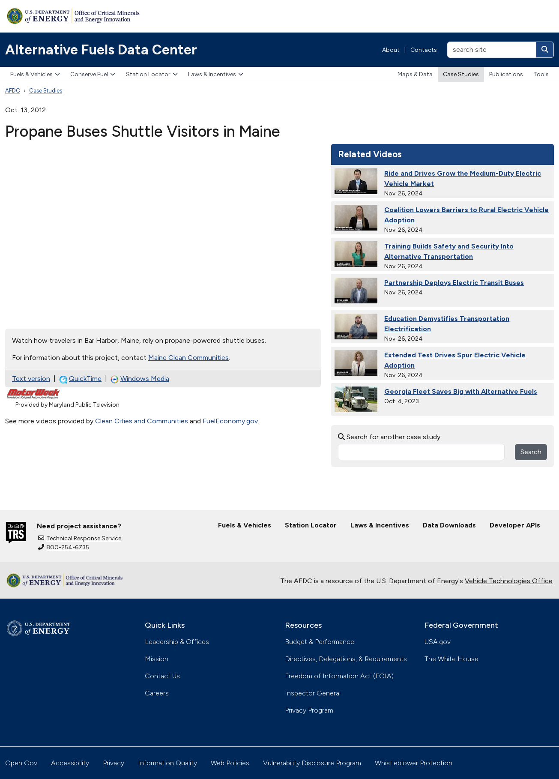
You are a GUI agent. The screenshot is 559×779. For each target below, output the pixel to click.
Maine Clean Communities (188, 358)
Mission (156, 659)
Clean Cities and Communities (141, 421)
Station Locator (152, 74)
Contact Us (162, 676)
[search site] (491, 50)
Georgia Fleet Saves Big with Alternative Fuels (460, 391)
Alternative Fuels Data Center (101, 50)
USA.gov (437, 642)
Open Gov (21, 763)
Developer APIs (515, 525)
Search (530, 452)
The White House (451, 659)
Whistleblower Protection (413, 763)
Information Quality (167, 763)
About (391, 50)
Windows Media (140, 379)
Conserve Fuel (92, 74)
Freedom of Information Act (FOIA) (339, 676)
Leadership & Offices (177, 642)
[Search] (545, 50)
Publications (506, 74)
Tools (541, 74)
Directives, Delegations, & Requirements (346, 659)
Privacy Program (309, 710)
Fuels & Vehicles (35, 74)
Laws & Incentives (215, 74)
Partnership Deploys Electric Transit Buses (454, 283)
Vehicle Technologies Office (509, 581)
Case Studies (461, 74)
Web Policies (230, 763)
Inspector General (313, 693)
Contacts (423, 50)
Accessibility (70, 763)
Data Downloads (449, 525)
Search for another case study (389, 437)
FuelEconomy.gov (230, 421)
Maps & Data (415, 74)
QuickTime (80, 379)
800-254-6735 (63, 547)
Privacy (113, 763)
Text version (31, 379)
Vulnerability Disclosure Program (312, 763)
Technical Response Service (79, 538)
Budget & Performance (319, 642)
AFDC (12, 90)
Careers (157, 693)
